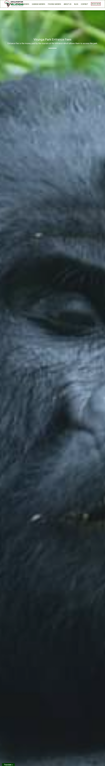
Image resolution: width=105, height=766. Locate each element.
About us (67, 4)
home (10, 4)
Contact (84, 4)
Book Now (96, 4)
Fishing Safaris (54, 4)
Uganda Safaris (38, 4)
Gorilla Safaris (22, 4)
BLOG (76, 4)
